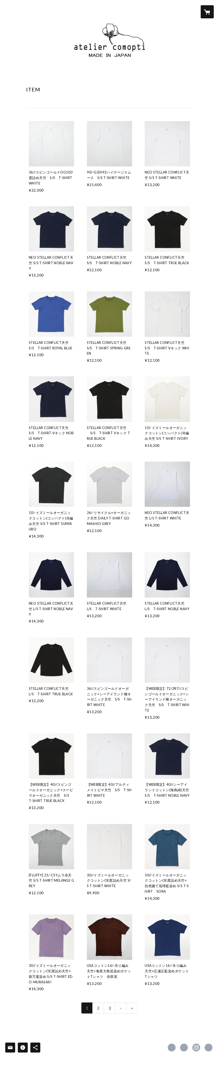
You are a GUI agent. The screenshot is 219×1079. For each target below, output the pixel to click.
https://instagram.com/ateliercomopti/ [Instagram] (196, 1047)
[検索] (11, 11)
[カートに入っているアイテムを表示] (207, 11)
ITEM (73, 75)
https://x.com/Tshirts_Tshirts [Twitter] (184, 1047)
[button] (186, 12)
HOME (33, 75)
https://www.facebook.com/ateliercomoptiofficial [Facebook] (172, 1047)
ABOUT (54, 75)
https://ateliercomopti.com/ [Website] (208, 1047)
